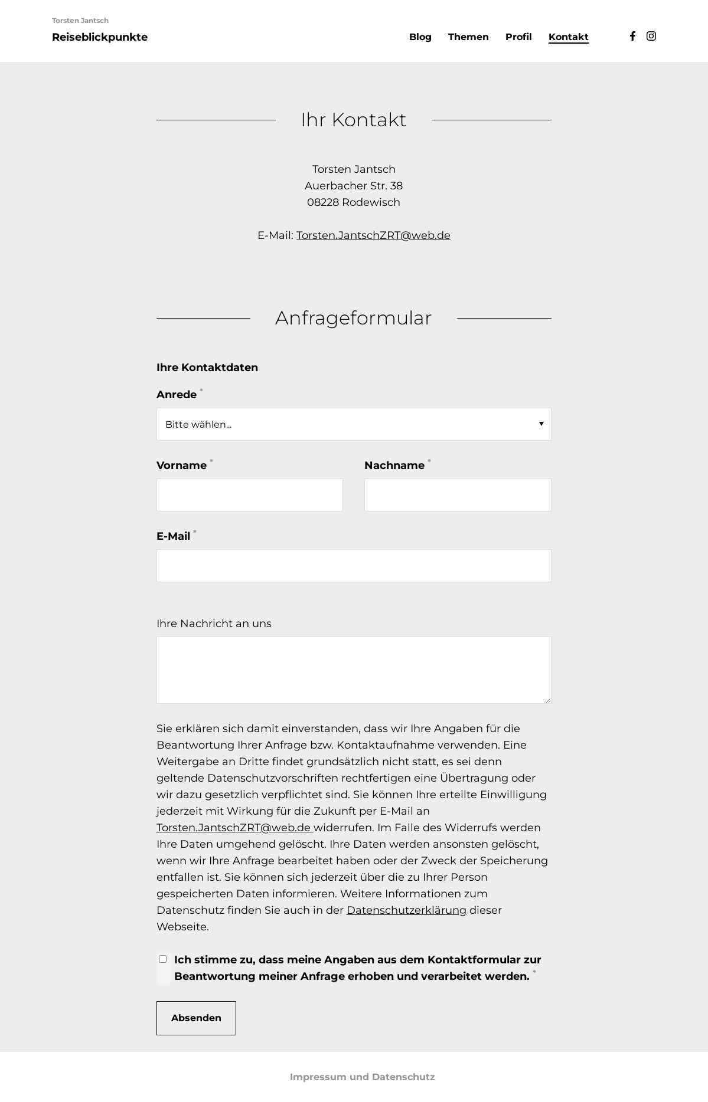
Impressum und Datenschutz (362, 1077)
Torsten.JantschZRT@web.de (373, 235)
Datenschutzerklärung (406, 910)
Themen (468, 36)
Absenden (196, 1018)
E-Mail (176, 535)
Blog (420, 36)
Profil (518, 36)
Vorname (184, 464)
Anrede (179, 393)
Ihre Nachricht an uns (214, 623)
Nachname (397, 464)
